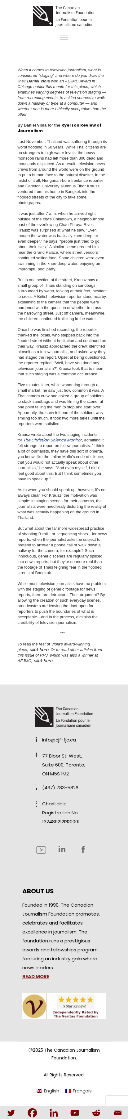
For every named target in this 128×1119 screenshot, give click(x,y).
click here (38, 650)
